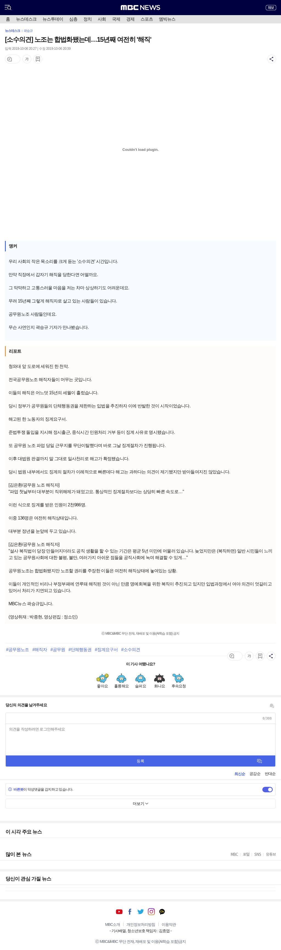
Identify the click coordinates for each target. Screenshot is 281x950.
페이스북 (130, 911)
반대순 (270, 773)
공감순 (254, 773)
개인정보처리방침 (141, 924)
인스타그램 (151, 911)
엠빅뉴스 (167, 19)
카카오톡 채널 (162, 911)
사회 (102, 19)
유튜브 (119, 911)
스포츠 (146, 19)
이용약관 (169, 924)
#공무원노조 (17, 649)
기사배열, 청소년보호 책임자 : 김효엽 (140, 931)
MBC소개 (112, 924)
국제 (116, 19)
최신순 (239, 774)
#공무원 (57, 649)
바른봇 (15, 789)
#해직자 (39, 649)
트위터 (140, 911)
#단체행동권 (80, 649)
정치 (87, 19)
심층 (73, 19)
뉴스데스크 (26, 19)
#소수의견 (130, 649)
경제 (130, 19)
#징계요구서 (106, 649)
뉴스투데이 (53, 19)
